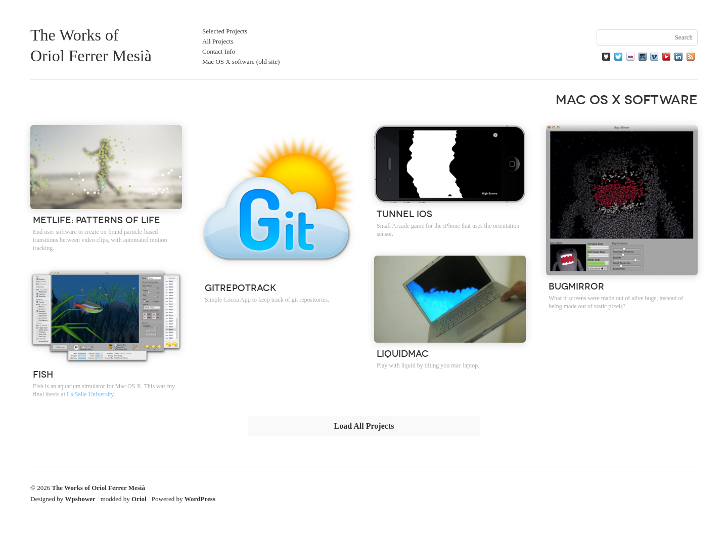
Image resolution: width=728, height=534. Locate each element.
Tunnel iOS (404, 213)
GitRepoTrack (241, 287)
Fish (43, 373)
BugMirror (576, 285)
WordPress (200, 499)
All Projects (218, 41)
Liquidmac (403, 352)
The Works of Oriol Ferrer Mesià (98, 487)
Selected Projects (224, 31)
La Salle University (90, 394)
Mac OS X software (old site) (241, 61)
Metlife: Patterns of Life (96, 219)
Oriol (139, 499)
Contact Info (218, 51)
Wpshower (80, 499)
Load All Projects (364, 426)
